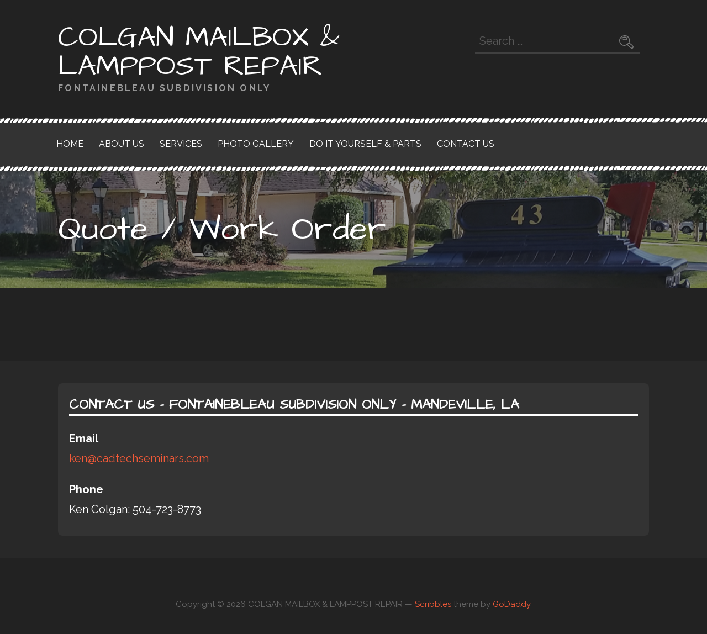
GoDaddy (512, 604)
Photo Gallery (256, 144)
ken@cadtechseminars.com (139, 458)
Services (181, 144)
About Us (121, 144)
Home (69, 144)
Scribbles (433, 604)
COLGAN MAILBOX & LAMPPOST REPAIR (199, 52)
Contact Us (465, 144)
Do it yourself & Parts (365, 144)
